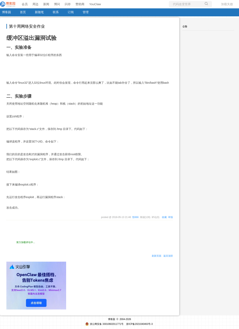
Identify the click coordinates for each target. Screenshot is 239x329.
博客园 (6, 12)
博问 (57, 4)
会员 (25, 4)
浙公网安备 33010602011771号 (104, 324)
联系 (56, 12)
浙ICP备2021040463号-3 (139, 324)
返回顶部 (168, 255)
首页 (23, 12)
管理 (86, 12)
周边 (35, 4)
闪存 (68, 4)
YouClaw (95, 4)
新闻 (46, 4)
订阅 (71, 12)
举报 (170, 217)
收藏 (164, 217)
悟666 (135, 217)
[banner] (8, 4)
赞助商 (79, 4)
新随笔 (39, 12)
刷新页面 (156, 255)
